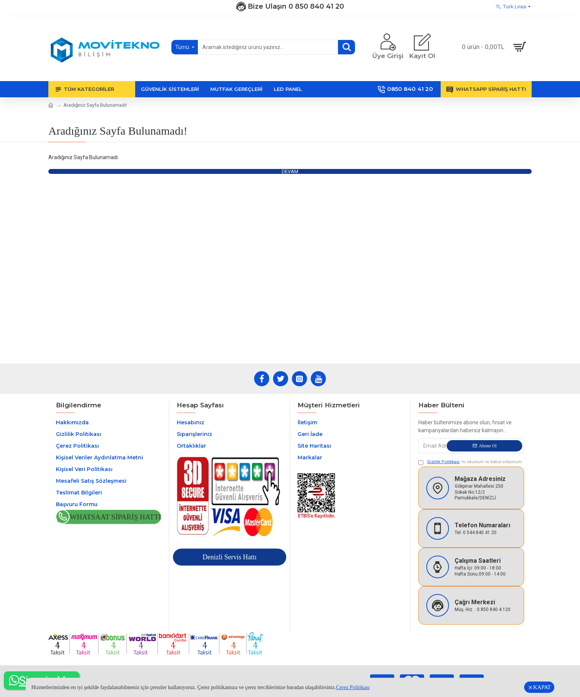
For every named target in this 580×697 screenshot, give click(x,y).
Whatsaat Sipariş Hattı (115, 517)
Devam (290, 171)
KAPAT (542, 687)
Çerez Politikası (353, 687)
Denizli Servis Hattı (229, 557)
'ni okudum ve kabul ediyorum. (470, 462)
